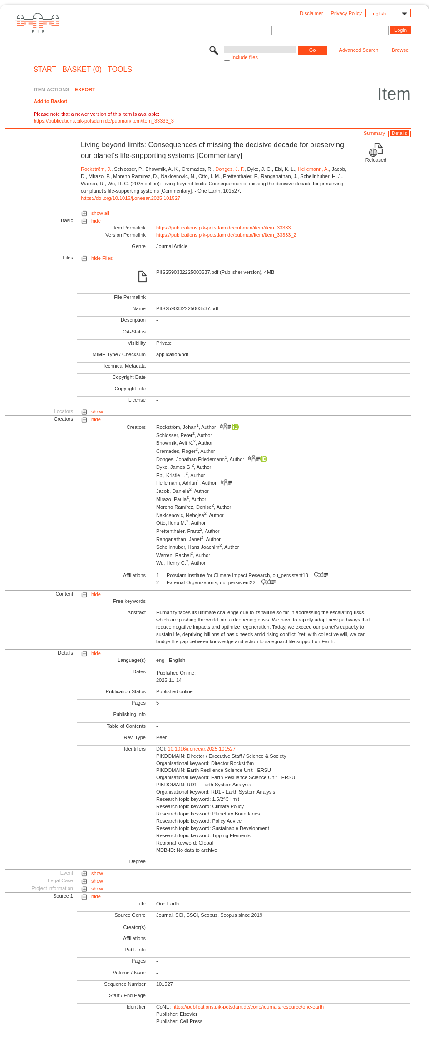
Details (399, 133)
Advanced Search (359, 50)
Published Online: (176, 673)
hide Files (102, 258)
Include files (245, 57)
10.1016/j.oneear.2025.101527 (202, 748)
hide (96, 221)
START (44, 69)
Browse (400, 50)
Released (375, 160)
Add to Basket (50, 101)
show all (100, 213)
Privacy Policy (346, 13)
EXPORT (85, 89)
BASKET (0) (82, 69)
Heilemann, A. (313, 169)
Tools (120, 69)
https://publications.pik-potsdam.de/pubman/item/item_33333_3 (104, 121)
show (97, 411)
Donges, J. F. (229, 169)
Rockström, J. (96, 169)
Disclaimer (311, 13)
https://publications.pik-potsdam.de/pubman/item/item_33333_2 (226, 235)
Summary (374, 133)
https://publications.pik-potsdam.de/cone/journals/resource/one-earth (248, 1006)
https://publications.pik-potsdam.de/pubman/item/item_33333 (223, 227)
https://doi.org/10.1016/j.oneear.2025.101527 (130, 198)
